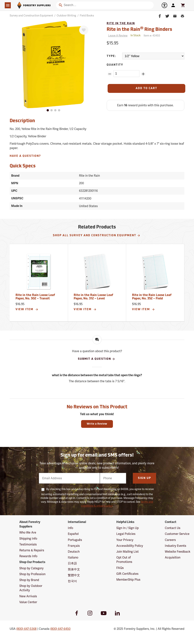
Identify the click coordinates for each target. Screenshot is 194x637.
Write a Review (97, 424)
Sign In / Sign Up (127, 528)
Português (75, 540)
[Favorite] (83, 30)
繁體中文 (74, 575)
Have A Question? (25, 156)
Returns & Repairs (31, 550)
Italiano (73, 557)
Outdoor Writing (66, 15)
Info (70, 528)
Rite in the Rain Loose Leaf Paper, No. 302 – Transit (35, 297)
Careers (170, 540)
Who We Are (27, 532)
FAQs (120, 568)
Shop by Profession (32, 574)
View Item (27, 309)
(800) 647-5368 (26, 629)
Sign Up (144, 478)
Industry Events (175, 546)
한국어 (72, 581)
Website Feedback (177, 552)
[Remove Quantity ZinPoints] (110, 74)
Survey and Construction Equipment (31, 15)
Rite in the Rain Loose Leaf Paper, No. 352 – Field (151, 297)
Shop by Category (31, 568)
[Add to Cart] (146, 88)
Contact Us (172, 528)
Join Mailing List (127, 552)
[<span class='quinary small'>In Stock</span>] (136, 35)
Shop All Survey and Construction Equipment (96, 235)
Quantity (115, 65)
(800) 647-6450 (60, 629)
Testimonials (28, 544)
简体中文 (74, 569)
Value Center (28, 602)
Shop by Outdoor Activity (30, 588)
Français (74, 546)
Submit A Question (96, 359)
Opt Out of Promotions (124, 559)
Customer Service (177, 534)
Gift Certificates (127, 574)
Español (73, 534)
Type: (111, 56)
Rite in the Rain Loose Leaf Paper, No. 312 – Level (93, 297)
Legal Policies (125, 534)
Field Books (87, 15)
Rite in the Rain (121, 23)
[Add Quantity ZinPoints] (143, 74)
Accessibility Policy (129, 546)
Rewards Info (28, 556)
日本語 (72, 563)
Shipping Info (28, 539)
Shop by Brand (29, 580)
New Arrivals (28, 596)
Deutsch (74, 552)
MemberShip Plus (128, 580)
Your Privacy (124, 540)
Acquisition (172, 557)
